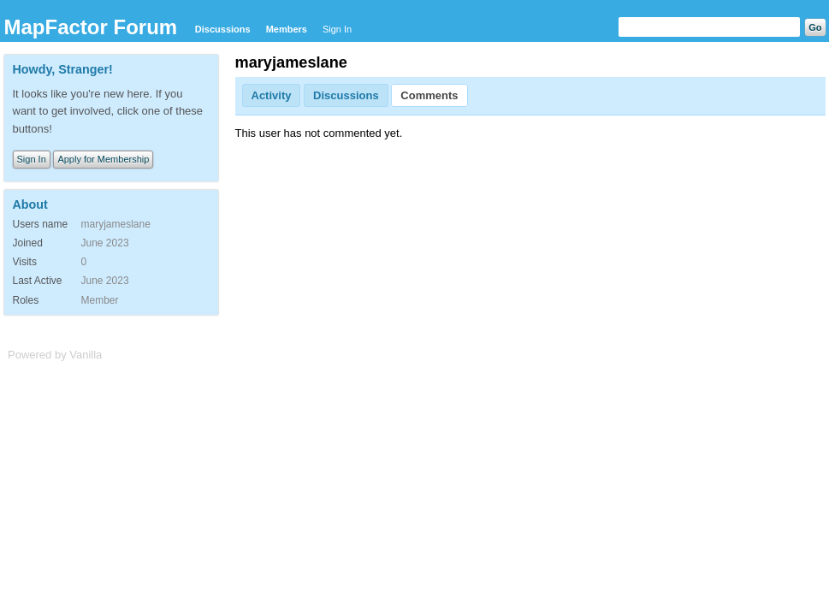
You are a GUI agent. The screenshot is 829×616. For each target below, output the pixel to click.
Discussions (223, 29)
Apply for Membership (103, 159)
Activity (272, 95)
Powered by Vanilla (55, 354)
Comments (429, 95)
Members (286, 29)
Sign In (337, 29)
